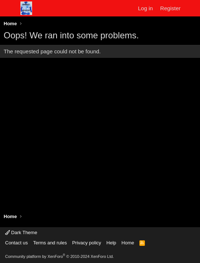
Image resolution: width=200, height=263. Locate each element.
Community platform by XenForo (59, 256)
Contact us (16, 242)
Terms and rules (50, 242)
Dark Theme (21, 232)
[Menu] (10, 8)
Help (111, 242)
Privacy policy (86, 242)
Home (128, 242)
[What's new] (191, 8)
